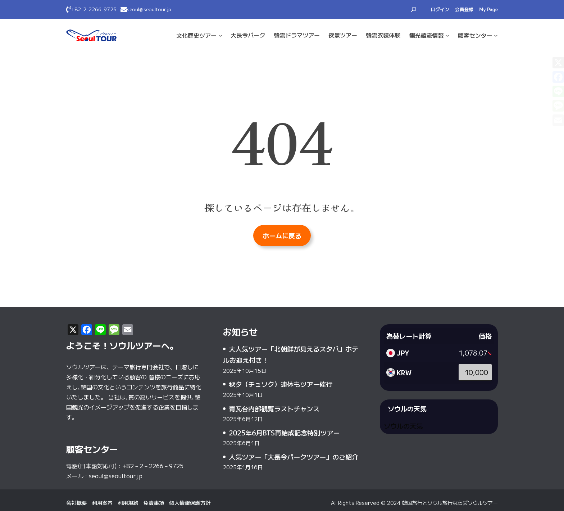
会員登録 (464, 9)
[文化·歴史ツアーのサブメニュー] (220, 35)
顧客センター (475, 35)
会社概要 (76, 502)
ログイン (440, 9)
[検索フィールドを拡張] (413, 9)
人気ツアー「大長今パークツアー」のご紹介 (293, 456)
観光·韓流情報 (426, 35)
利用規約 (128, 502)
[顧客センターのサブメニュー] (496, 35)
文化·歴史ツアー (196, 35)
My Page (488, 9)
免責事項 (154, 502)
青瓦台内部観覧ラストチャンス (274, 408)
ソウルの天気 (403, 425)
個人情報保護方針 (189, 502)
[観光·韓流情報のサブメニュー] (447, 35)
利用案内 (102, 502)
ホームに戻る (282, 235)
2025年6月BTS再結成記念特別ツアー (284, 432)
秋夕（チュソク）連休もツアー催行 (280, 384)
